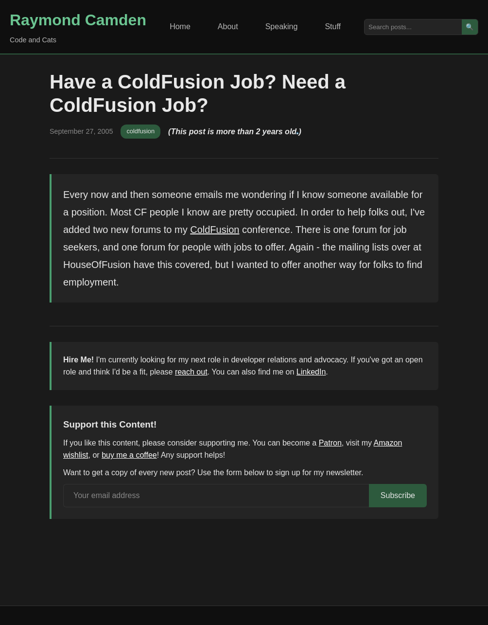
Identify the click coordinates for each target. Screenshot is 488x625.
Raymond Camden (78, 20)
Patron (330, 443)
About (228, 26)
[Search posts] (413, 27)
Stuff (333, 26)
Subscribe (398, 495)
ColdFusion (214, 229)
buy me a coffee (129, 455)
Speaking (281, 26)
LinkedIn (311, 372)
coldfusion (140, 131)
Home (180, 26)
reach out (191, 372)
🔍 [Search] (470, 27)
